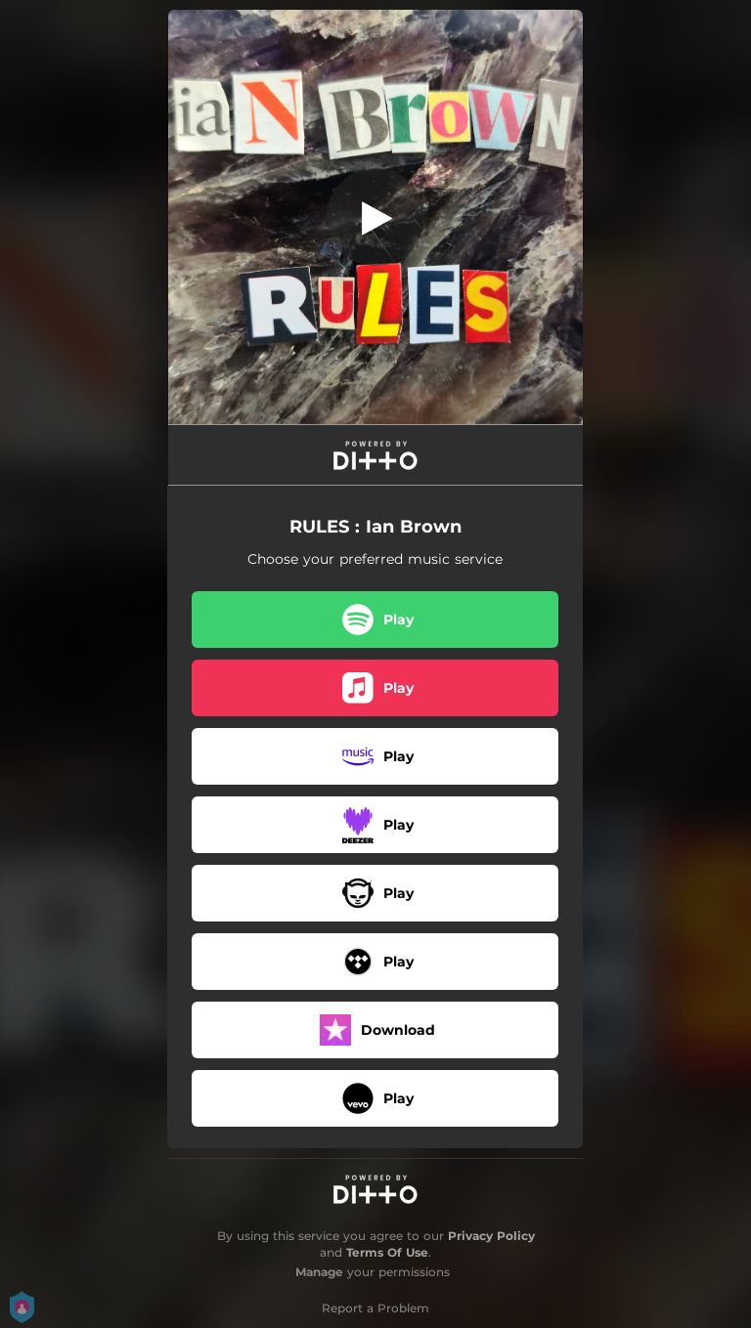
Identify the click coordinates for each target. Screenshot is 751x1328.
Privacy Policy (491, 1235)
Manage (319, 1271)
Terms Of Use (387, 1252)
